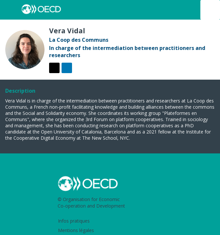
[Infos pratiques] (111, 221)
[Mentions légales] (111, 230)
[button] (10, 10)
